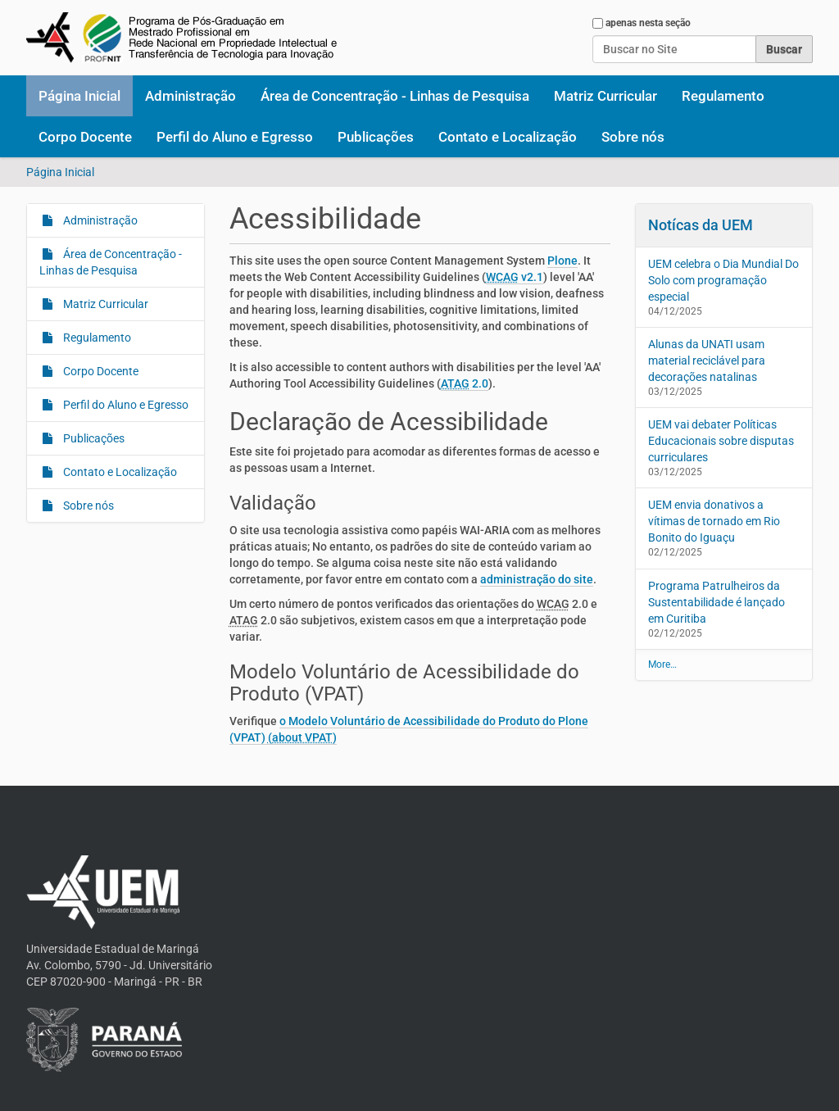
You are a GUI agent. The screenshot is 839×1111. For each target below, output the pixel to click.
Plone (562, 260)
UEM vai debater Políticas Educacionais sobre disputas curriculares (721, 441)
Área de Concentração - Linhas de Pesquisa (395, 96)
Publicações (376, 137)
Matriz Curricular (605, 96)
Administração (190, 96)
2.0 (464, 383)
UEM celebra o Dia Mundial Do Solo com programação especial (723, 280)
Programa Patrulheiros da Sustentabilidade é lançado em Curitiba (716, 602)
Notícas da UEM (700, 225)
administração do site (536, 579)
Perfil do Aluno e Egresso (234, 137)
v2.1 (514, 276)
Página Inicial (79, 96)
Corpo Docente (85, 137)
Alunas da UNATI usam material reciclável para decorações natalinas (706, 360)
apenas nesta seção (648, 23)
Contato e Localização (507, 137)
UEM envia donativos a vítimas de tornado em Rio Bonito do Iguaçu (714, 521)
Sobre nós (632, 137)
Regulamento (723, 96)
